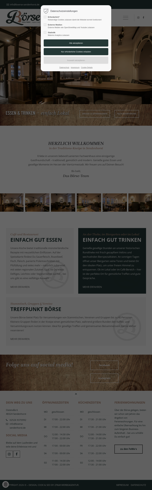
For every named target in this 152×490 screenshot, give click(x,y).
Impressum (75, 67)
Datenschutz (64, 67)
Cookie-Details (87, 67)
